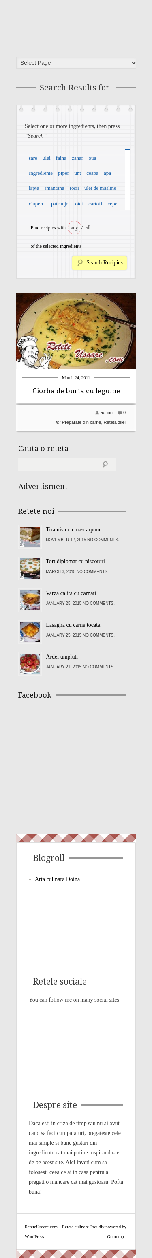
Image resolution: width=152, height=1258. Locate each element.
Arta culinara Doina (57, 879)
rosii (74, 188)
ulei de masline (100, 188)
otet (79, 203)
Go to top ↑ (117, 1236)
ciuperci (37, 203)
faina (61, 158)
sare (33, 158)
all (88, 227)
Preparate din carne (81, 422)
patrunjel (60, 203)
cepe (112, 203)
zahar (77, 158)
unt (77, 173)
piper (63, 173)
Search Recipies (104, 263)
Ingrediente (41, 173)
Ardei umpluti (62, 657)
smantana (54, 188)
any (74, 228)
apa (107, 173)
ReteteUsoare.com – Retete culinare (78, 25)
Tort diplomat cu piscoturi (75, 561)
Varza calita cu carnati (71, 593)
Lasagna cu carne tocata (73, 625)
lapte (34, 188)
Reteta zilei (115, 422)
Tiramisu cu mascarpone (73, 530)
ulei (47, 158)
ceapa (92, 173)
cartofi (95, 203)
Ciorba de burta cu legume (76, 391)
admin (107, 412)
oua (92, 158)
